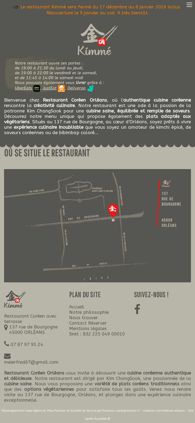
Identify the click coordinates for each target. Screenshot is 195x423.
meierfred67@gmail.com (31, 362)
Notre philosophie (89, 312)
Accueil (76, 306)
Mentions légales (88, 328)
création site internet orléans (164, 410)
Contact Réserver (88, 323)
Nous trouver (83, 317)
